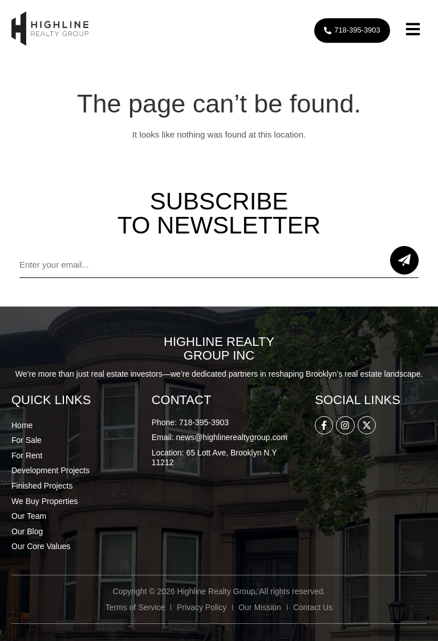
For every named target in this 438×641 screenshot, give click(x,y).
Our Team (28, 516)
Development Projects (50, 470)
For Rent (26, 455)
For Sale (26, 440)
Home (22, 425)
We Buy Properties (44, 501)
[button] (413, 30)
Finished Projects (41, 485)
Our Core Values (40, 546)
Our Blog (27, 531)
